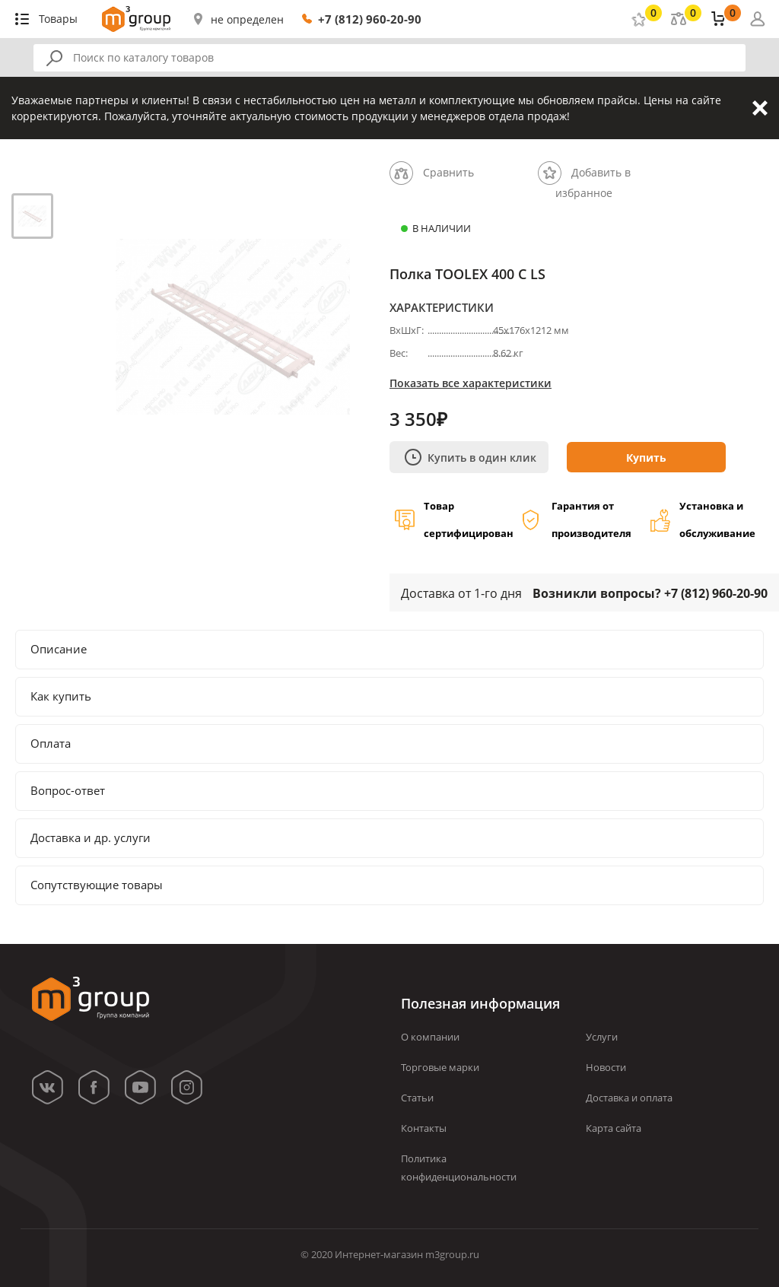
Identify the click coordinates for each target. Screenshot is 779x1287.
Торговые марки (440, 1067)
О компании (430, 1037)
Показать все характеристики (471, 383)
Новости (606, 1067)
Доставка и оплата (629, 1097)
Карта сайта (613, 1128)
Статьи (417, 1097)
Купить (646, 457)
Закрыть (760, 108)
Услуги (602, 1037)
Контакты (424, 1128)
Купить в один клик (470, 457)
